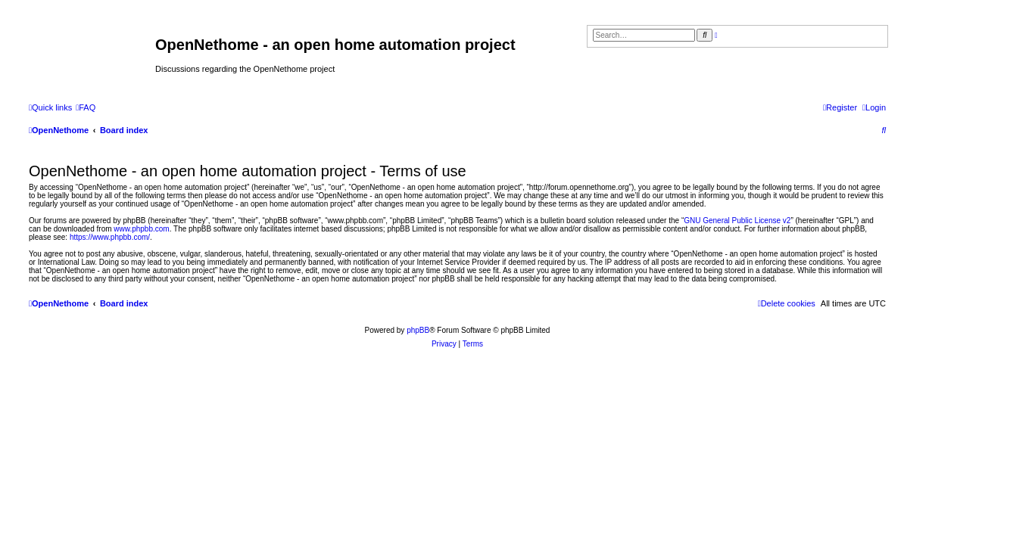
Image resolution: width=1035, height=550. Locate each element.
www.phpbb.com (141, 229)
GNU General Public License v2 (737, 220)
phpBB (418, 330)
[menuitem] (85, 107)
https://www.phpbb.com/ (110, 237)
